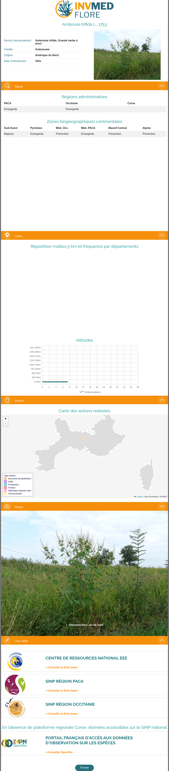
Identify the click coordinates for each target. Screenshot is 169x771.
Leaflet (138, 497)
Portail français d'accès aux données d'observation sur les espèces (89, 740)
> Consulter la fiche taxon (61, 667)
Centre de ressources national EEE (86, 657)
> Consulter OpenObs (58, 752)
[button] (5, 419)
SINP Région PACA (64, 681)
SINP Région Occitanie (70, 704)
